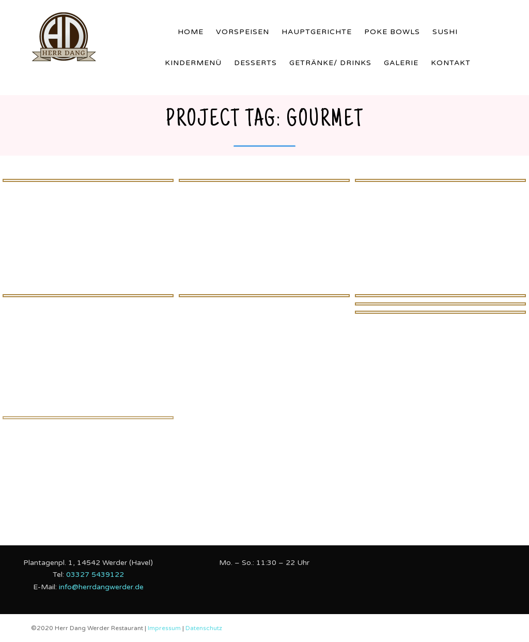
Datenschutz (203, 628)
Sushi (445, 31)
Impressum (165, 628)
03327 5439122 (95, 574)
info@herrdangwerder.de (101, 587)
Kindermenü (193, 62)
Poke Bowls (392, 31)
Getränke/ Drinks (330, 62)
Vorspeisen (242, 31)
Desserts (255, 62)
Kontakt (451, 62)
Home (191, 31)
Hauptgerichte (317, 31)
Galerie (401, 62)
